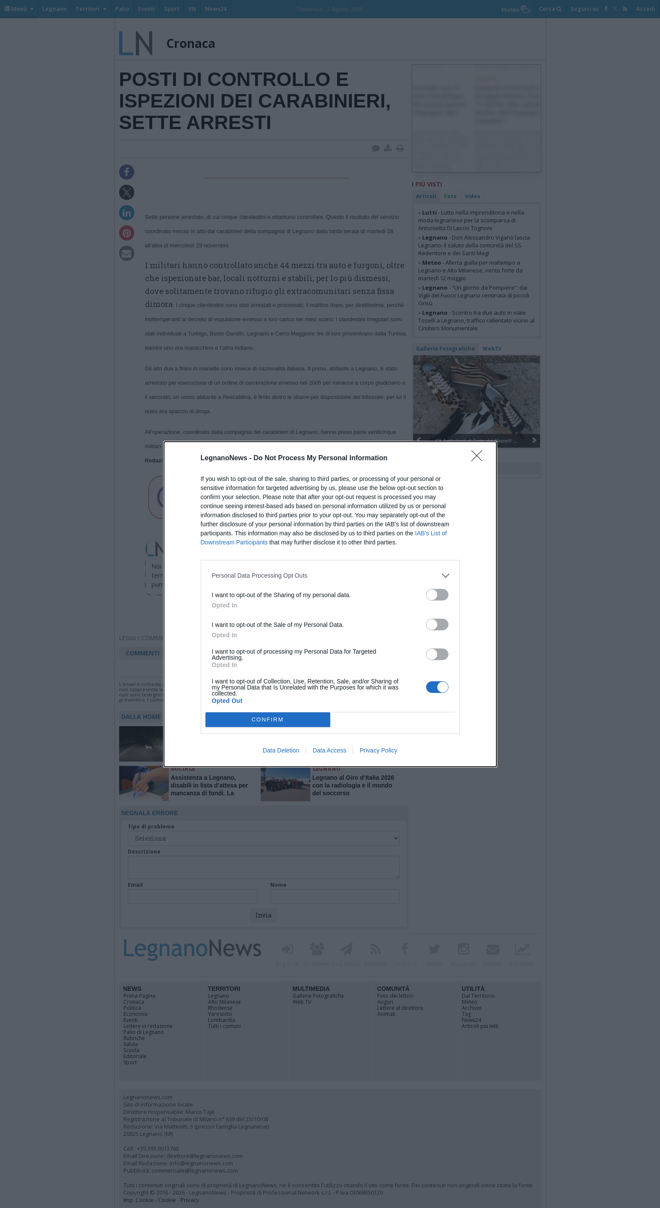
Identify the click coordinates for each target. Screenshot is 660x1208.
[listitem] (330, 575)
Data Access (329, 750)
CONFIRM (268, 719)
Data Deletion (281, 750)
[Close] (479, 458)
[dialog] (330, 604)
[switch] (437, 595)
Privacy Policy (378, 750)
